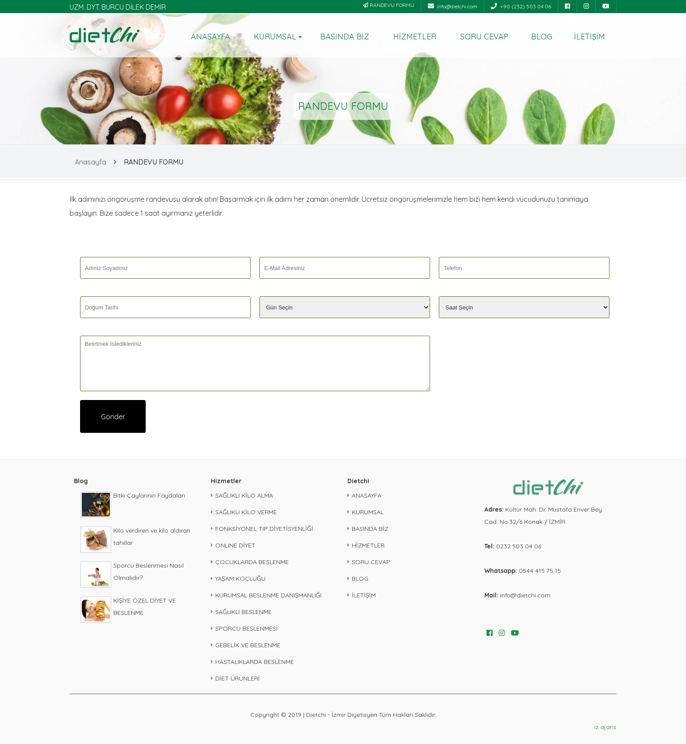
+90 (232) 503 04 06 (521, 6)
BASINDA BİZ (344, 37)
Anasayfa (90, 162)
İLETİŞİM (589, 37)
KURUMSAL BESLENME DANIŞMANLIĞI (268, 595)
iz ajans (605, 727)
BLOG (541, 37)
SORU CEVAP (484, 37)
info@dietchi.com (452, 6)
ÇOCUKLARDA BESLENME (252, 562)
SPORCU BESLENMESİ (246, 628)
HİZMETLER (414, 37)
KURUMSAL (275, 37)
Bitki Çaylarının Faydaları (149, 495)
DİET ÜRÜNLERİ (237, 678)
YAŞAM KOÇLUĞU (240, 579)
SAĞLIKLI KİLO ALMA (244, 495)
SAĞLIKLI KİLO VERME (246, 512)
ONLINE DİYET (235, 545)
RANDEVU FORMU (388, 5)
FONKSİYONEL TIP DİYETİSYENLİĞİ (264, 529)
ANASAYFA (210, 37)
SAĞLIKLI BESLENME (243, 612)
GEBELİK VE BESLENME (247, 645)
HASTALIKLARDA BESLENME (254, 662)
